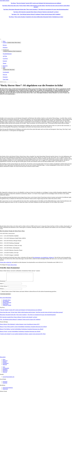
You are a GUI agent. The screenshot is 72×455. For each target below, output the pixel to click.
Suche (1, 81)
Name (2, 285)
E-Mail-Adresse (4, 287)
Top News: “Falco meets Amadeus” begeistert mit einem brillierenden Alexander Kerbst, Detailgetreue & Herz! (36, 16)
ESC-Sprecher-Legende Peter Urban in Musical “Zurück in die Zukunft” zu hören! (18, 318)
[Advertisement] (36, 106)
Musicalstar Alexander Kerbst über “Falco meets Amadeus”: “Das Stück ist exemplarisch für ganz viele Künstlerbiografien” (28, 316)
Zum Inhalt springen (4, 0)
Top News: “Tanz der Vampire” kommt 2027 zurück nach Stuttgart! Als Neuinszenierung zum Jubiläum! (36, 3)
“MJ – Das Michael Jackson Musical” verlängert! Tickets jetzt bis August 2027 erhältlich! (20, 321)
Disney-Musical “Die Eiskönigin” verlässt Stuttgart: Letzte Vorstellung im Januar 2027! (20, 326)
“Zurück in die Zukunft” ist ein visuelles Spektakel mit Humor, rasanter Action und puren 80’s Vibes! (23, 335)
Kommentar (3, 282)
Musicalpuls (2, 358)
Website (2, 290)
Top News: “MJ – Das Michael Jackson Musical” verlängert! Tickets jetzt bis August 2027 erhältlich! (36, 14)
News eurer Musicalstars (5, 299)
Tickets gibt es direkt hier (5, 262)
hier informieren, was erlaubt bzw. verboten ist (43, 257)
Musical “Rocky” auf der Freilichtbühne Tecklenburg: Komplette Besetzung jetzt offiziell (20, 333)
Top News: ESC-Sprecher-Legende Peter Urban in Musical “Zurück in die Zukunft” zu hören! (36, 11)
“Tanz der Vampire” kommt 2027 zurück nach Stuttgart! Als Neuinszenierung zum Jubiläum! (21, 311)
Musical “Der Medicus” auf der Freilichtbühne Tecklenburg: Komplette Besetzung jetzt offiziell (21, 330)
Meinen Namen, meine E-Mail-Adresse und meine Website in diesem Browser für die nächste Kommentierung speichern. (29, 293)
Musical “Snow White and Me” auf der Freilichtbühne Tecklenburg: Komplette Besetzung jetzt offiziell (23, 328)
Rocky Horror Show (12, 264)
